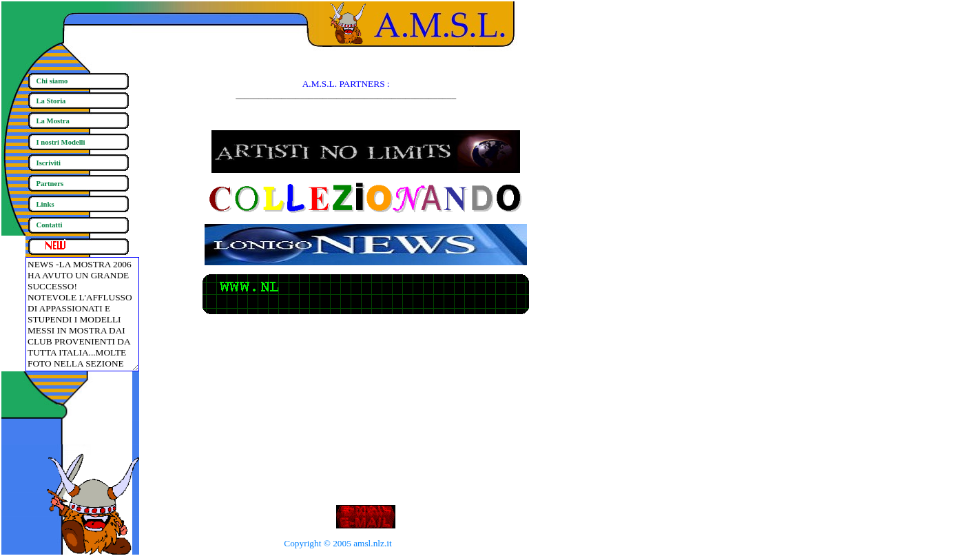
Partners (50, 183)
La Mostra (53, 121)
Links (45, 204)
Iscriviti (49, 163)
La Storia (51, 101)
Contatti (50, 225)
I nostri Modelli (61, 142)
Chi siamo (52, 81)
